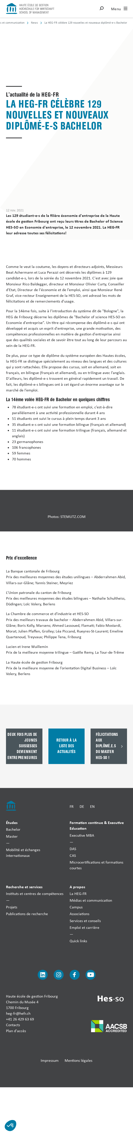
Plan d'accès (16, 1030)
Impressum (50, 1060)
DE (82, 806)
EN (92, 806)
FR (72, 806)
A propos (77, 886)
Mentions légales (78, 1060)
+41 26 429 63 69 (20, 1019)
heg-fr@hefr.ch (18, 1013)
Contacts (13, 1025)
